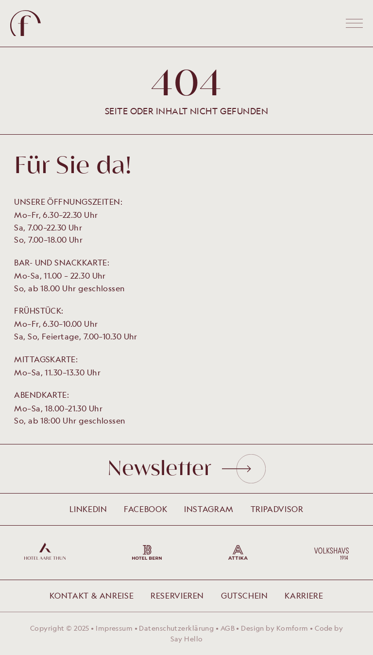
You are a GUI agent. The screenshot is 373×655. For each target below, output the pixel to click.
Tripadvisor (277, 509)
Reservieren (177, 595)
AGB (227, 628)
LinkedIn (88, 509)
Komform (292, 628)
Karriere (304, 595)
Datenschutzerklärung (176, 628)
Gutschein (244, 595)
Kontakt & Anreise (92, 595)
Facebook (145, 509)
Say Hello (186, 638)
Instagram (209, 509)
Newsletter (186, 468)
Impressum (114, 628)
